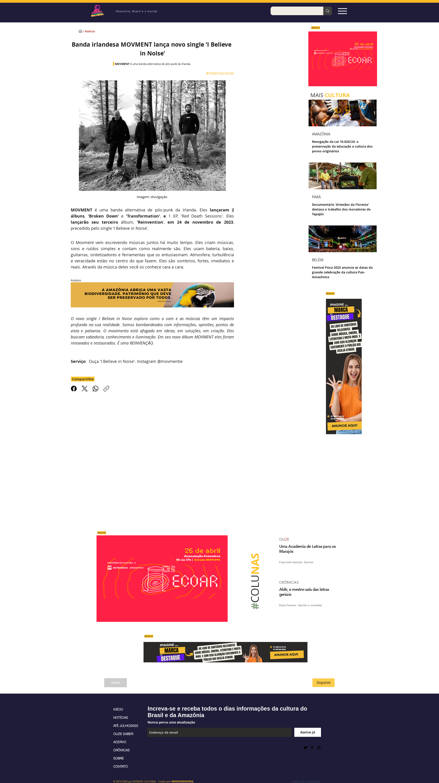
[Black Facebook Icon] (312, 747)
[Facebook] (74, 388)
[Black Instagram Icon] (318, 747)
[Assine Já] (307, 732)
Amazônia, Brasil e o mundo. (137, 11)
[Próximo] (378, 59)
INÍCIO (118, 709)
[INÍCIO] (80, 31)
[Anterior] (308, 59)
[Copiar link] (106, 388)
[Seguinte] (323, 682)
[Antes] (115, 682)
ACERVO (119, 742)
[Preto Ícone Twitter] (305, 747)
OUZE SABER (123, 734)
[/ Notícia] (93, 31)
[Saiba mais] (341, 58)
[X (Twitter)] (84, 388)
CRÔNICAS (121, 750)
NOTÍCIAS (120, 718)
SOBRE (118, 758)
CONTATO (120, 766)
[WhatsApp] (95, 388)
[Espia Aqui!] (342, 11)
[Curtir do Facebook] (158, 747)
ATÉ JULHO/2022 (125, 726)
